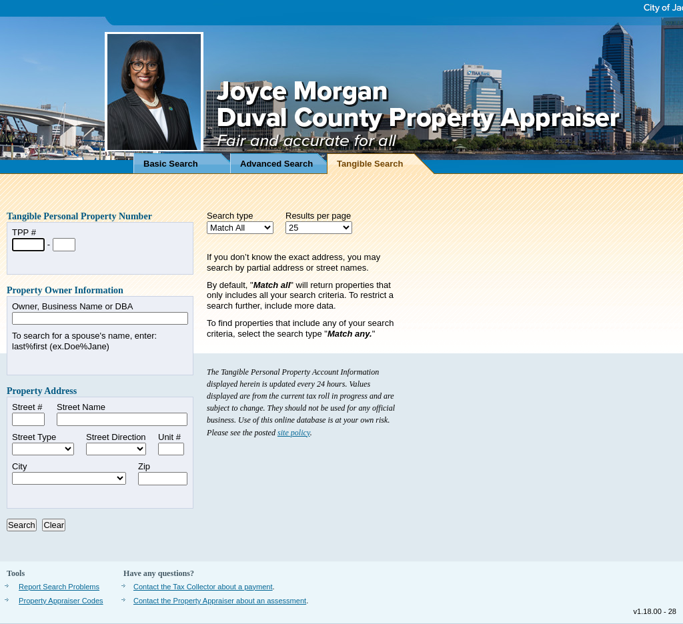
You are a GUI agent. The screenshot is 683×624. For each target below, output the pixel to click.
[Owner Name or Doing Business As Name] (100, 318)
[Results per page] (318, 227)
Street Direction (116, 437)
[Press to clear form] (53, 525)
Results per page (318, 216)
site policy (293, 432)
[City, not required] (69, 478)
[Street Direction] (116, 449)
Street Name (81, 407)
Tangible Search (370, 164)
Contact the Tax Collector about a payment (203, 587)
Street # (27, 407)
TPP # (24, 232)
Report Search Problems (59, 587)
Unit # (169, 437)
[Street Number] (28, 419)
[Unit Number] (171, 449)
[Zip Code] (162, 478)
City (19, 466)
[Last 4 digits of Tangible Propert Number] (64, 244)
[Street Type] (43, 449)
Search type (230, 216)
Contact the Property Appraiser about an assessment (219, 601)
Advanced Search (276, 164)
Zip (144, 466)
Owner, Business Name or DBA (72, 306)
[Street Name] (122, 419)
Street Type (34, 437)
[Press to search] (22, 525)
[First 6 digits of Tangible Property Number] (28, 244)
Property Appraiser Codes (61, 601)
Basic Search (170, 164)
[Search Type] (240, 227)
